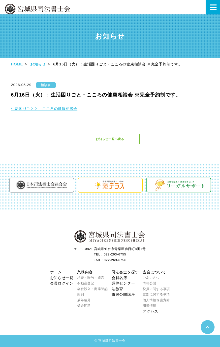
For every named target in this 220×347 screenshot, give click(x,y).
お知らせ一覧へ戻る (110, 139)
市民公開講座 (123, 294)
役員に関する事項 (156, 289)
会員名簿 (119, 278)
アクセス (150, 311)
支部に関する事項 (156, 294)
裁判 (80, 294)
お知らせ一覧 (62, 278)
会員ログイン (62, 283)
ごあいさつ (151, 278)
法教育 (117, 289)
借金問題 (84, 305)
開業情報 (149, 305)
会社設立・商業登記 (92, 289)
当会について (154, 272)
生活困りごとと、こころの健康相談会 (44, 108)
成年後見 (84, 300)
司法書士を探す (125, 272)
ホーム (56, 272)
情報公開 (149, 283)
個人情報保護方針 (156, 300)
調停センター (123, 283)
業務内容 (85, 272)
